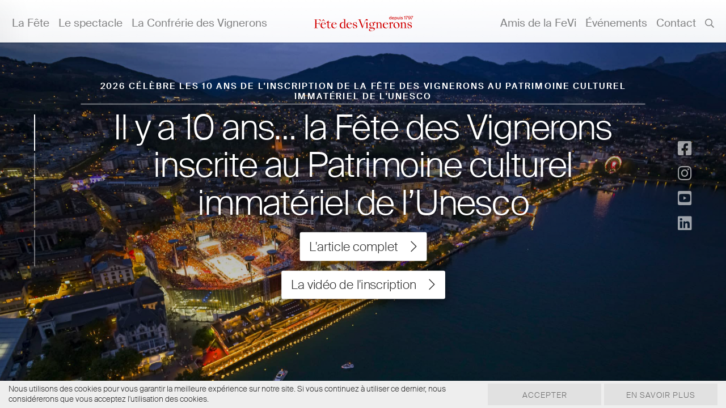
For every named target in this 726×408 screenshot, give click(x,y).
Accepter (544, 395)
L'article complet (362, 246)
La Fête (30, 23)
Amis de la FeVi (538, 23)
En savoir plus (660, 395)
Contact (676, 23)
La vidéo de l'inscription (363, 285)
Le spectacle (90, 23)
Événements (616, 23)
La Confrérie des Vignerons (199, 23)
